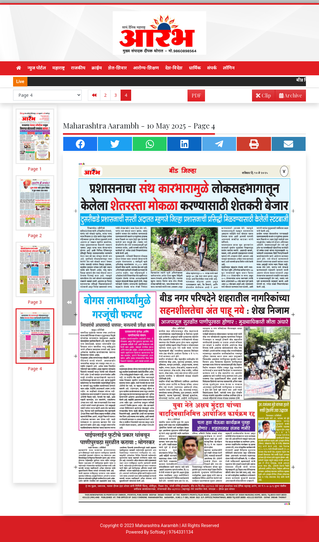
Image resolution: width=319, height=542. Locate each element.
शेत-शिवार (117, 67)
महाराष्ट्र (58, 67)
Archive (288, 96)
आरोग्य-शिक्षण (146, 67)
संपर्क (212, 67)
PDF (196, 95)
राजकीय (78, 67)
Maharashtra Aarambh (157, 525)
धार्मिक (195, 67)
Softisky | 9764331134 (171, 532)
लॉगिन (229, 67)
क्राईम (97, 67)
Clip (263, 95)
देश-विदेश (174, 67)
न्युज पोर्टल (36, 67)
